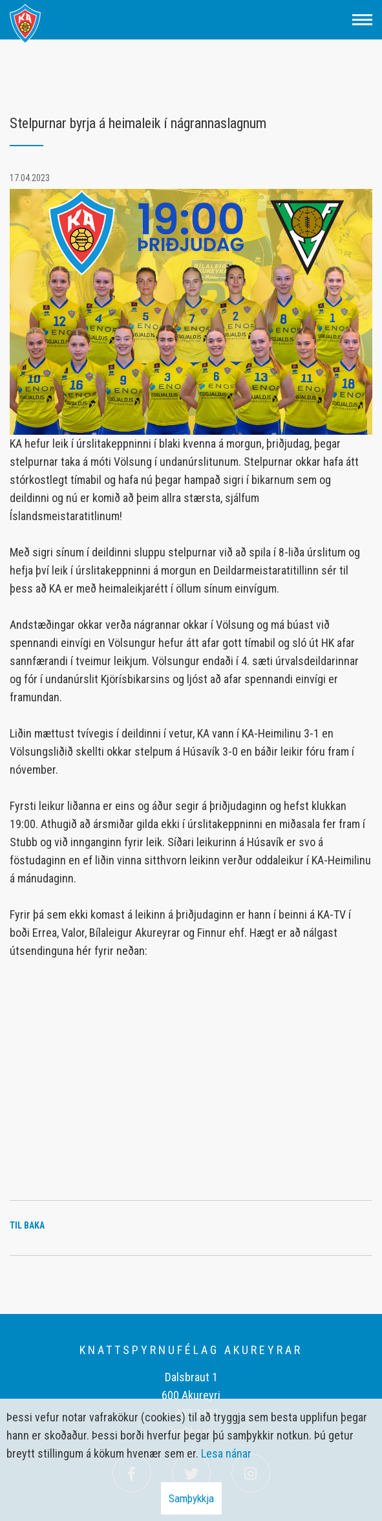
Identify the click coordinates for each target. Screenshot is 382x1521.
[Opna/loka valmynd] (362, 19)
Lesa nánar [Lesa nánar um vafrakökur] (226, 1453)
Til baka (27, 1225)
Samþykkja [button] (191, 1498)
